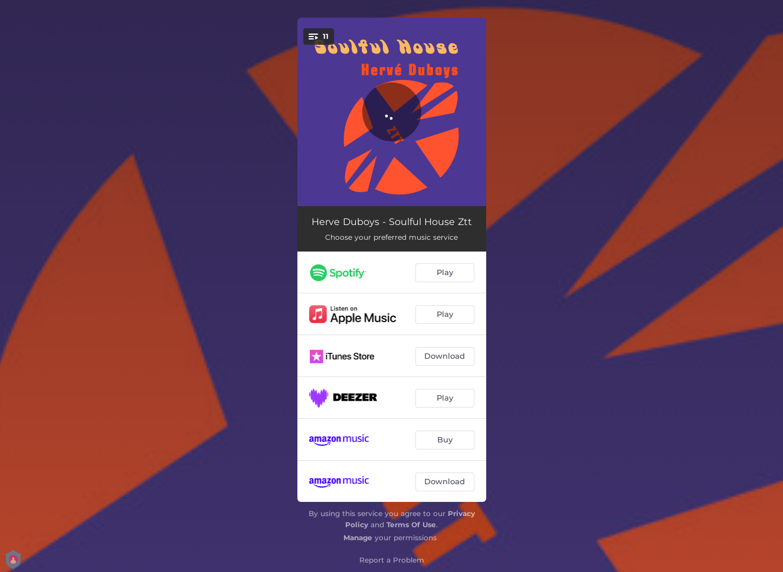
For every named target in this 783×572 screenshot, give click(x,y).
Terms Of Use (411, 524)
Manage (357, 537)
